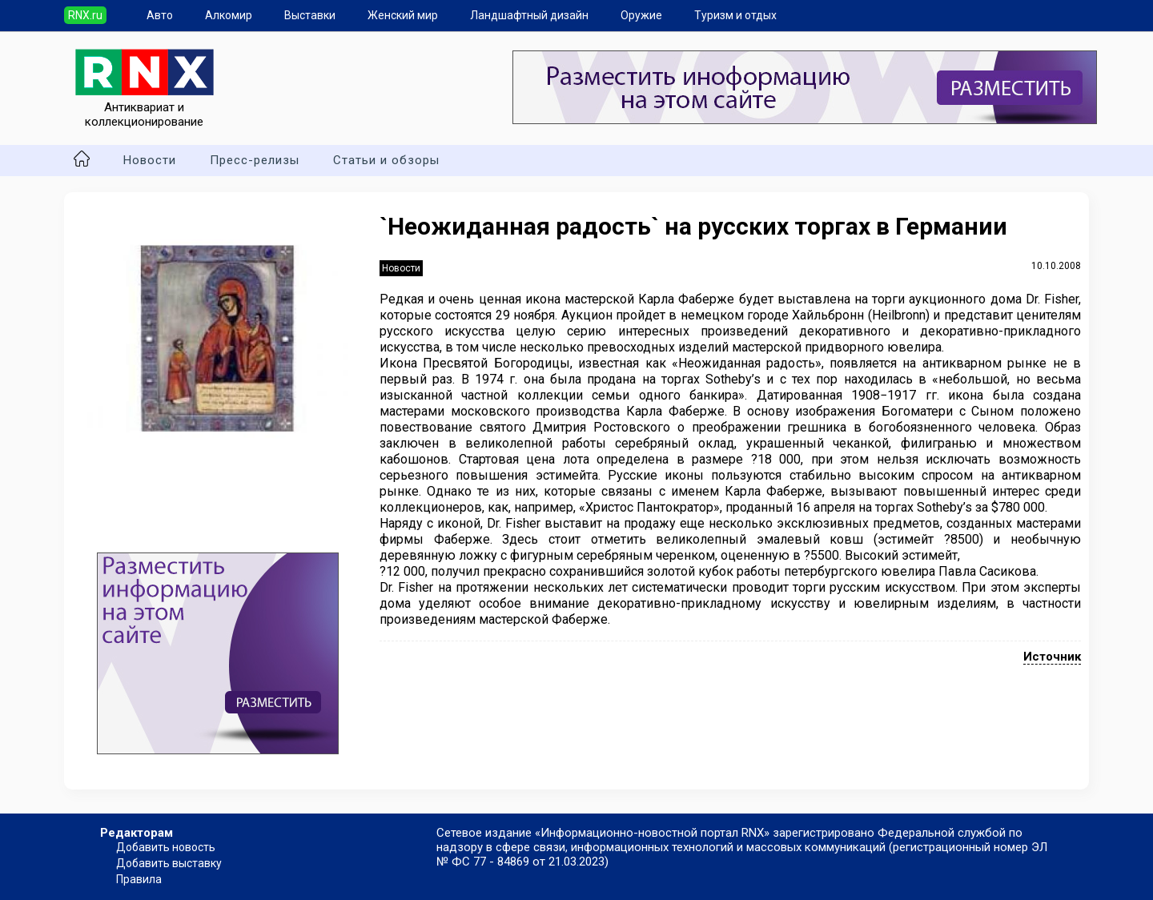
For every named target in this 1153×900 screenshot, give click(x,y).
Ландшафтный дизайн (529, 15)
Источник (1052, 656)
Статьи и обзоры (386, 160)
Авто (160, 15)
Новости (149, 160)
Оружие (641, 15)
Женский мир (403, 15)
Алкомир (228, 15)
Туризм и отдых (735, 15)
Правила (139, 879)
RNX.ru (85, 15)
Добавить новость (165, 847)
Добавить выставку (169, 863)
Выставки (309, 15)
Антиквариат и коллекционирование (144, 107)
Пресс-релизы (254, 160)
